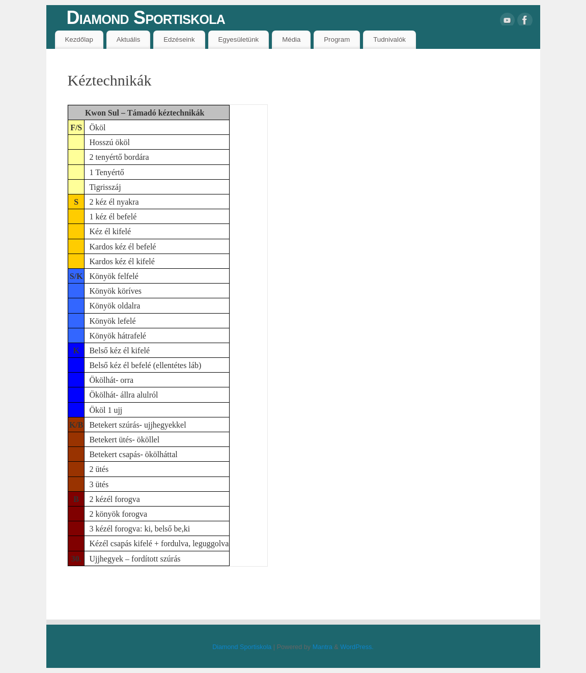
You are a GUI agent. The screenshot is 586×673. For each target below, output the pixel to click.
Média (291, 39)
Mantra (322, 647)
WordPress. (357, 647)
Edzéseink (178, 39)
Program (337, 39)
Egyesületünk (238, 39)
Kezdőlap (79, 39)
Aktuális (129, 39)
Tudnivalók (389, 39)
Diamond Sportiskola (146, 17)
